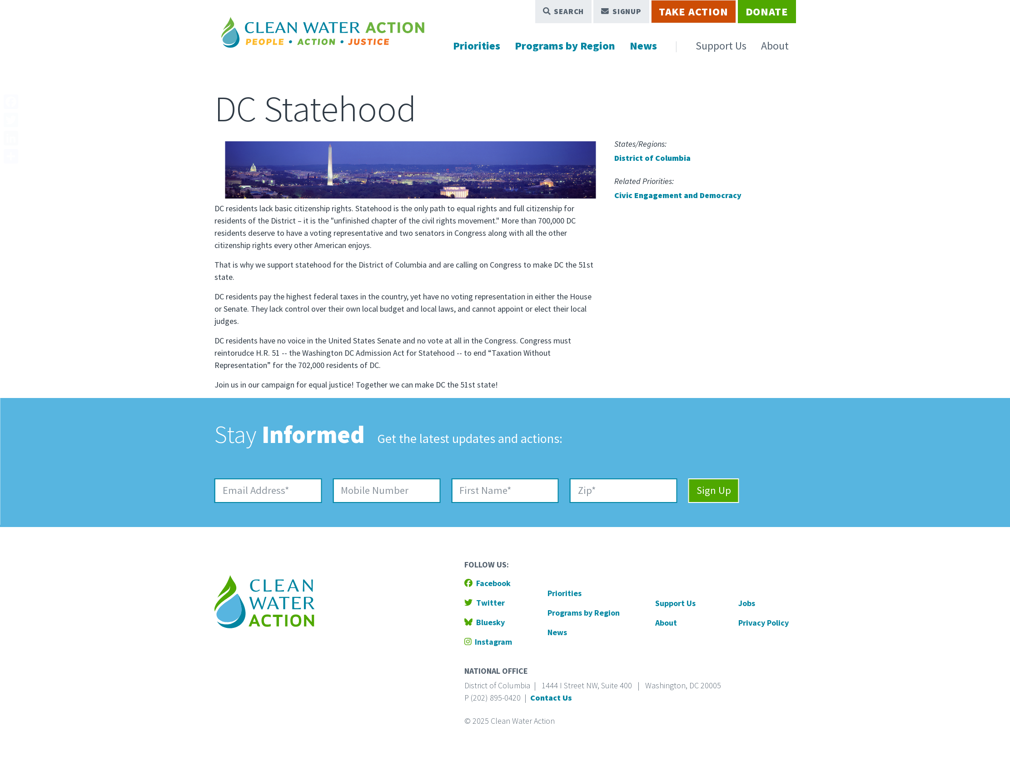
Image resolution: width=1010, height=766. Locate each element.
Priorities (476, 46)
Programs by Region (565, 46)
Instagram (488, 642)
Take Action (693, 12)
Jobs (746, 603)
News (643, 46)
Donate (767, 12)
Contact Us (551, 697)
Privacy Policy (763, 622)
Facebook (487, 583)
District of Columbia (652, 158)
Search (563, 11)
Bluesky (484, 622)
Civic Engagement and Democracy (677, 195)
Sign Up (714, 490)
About (775, 46)
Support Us (721, 46)
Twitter (484, 602)
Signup (621, 11)
